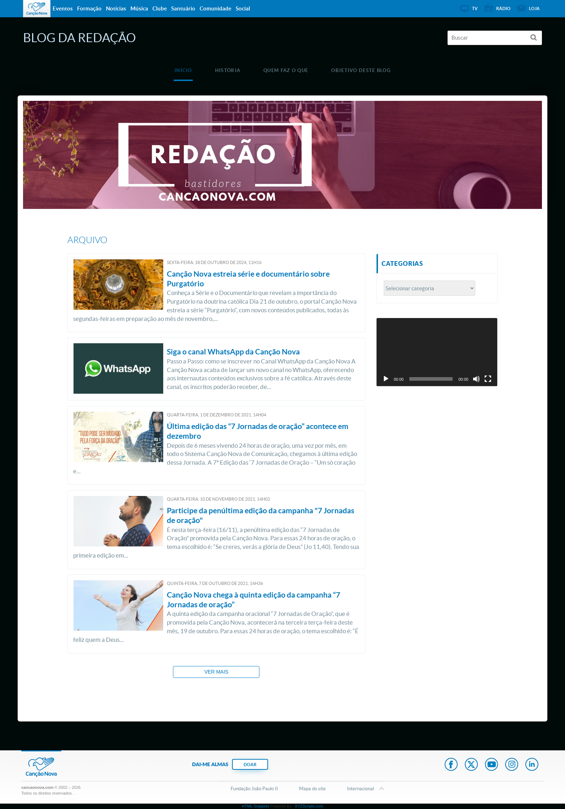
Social (243, 8)
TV (475, 8)
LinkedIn (532, 765)
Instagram (511, 765)
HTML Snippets (255, 806)
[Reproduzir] (386, 379)
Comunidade (215, 8)
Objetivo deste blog (361, 70)
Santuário (183, 8)
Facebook (451, 765)
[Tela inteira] (487, 379)
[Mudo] (476, 379)
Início (183, 70)
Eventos (63, 8)
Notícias (116, 8)
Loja (534, 8)
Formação (89, 8)
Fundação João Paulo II (254, 788)
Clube (159, 8)
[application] (437, 352)
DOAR (250, 764)
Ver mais (216, 672)
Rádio (503, 8)
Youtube (491, 765)
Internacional (360, 789)
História (227, 70)
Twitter (471, 765)
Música (139, 8)
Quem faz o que (285, 70)
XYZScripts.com (309, 806)
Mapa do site (312, 788)
